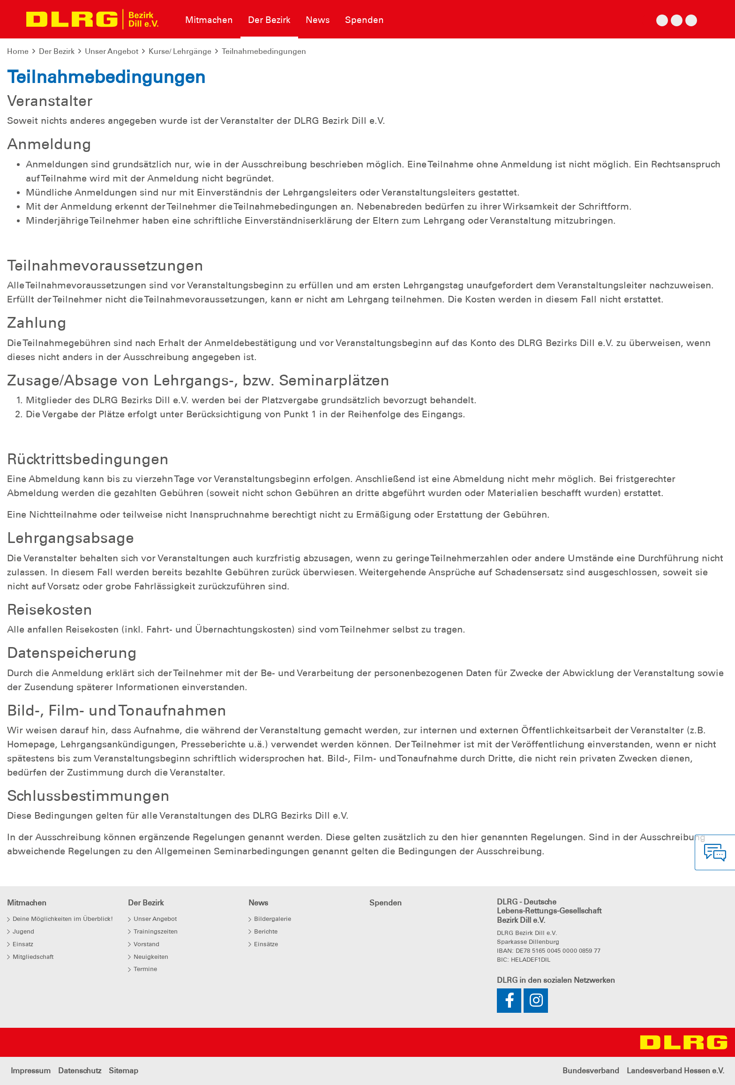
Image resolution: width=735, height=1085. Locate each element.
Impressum (31, 1070)
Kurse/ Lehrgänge (180, 51)
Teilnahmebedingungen (264, 51)
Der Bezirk (57, 51)
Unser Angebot (111, 51)
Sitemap (123, 1070)
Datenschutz (79, 1070)
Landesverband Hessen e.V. (675, 1070)
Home (18, 51)
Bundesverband (590, 1070)
